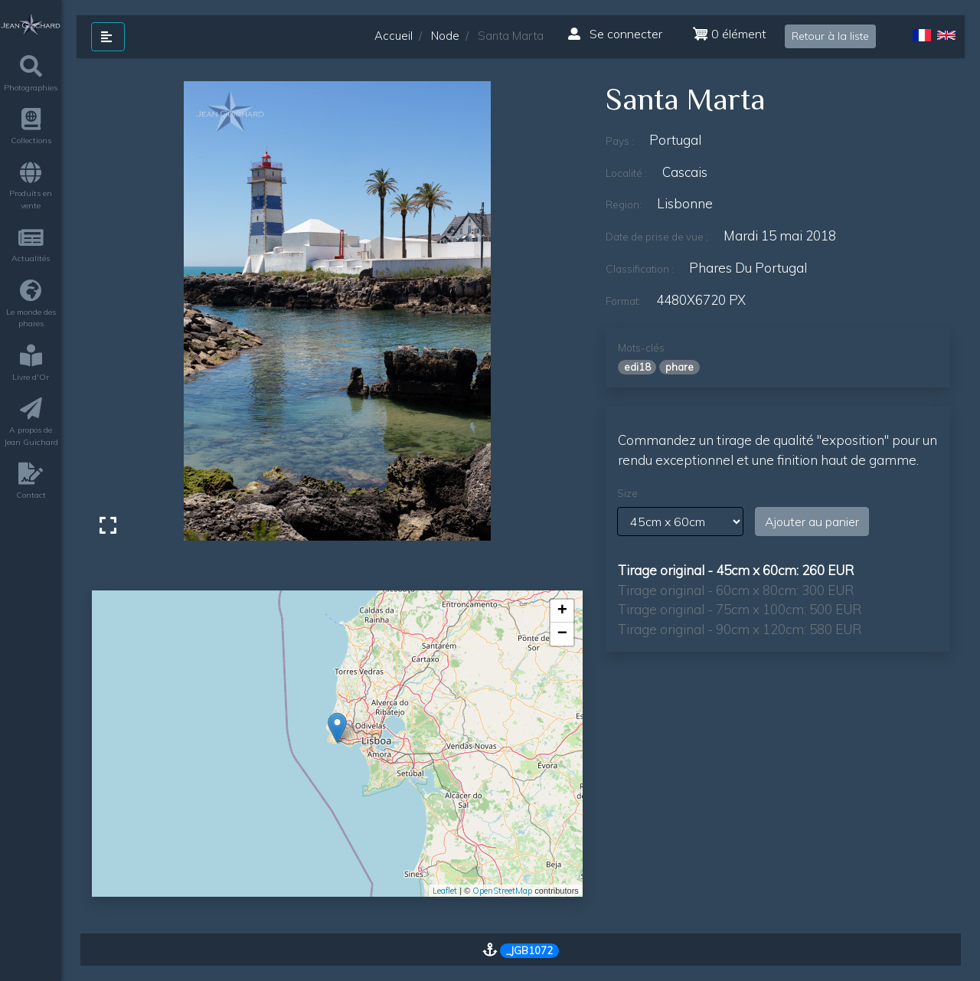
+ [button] (562, 611)
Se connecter (615, 33)
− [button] (562, 634)
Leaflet (445, 890)
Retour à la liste (830, 36)
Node (445, 35)
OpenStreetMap (502, 890)
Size (627, 493)
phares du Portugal (748, 268)
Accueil (393, 35)
